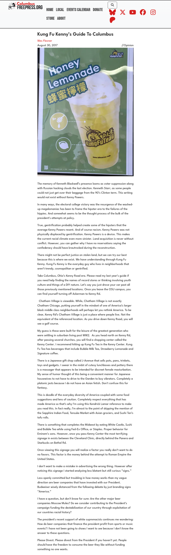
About (61, 18)
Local (60, 9)
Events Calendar (78, 9)
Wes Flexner (44, 40)
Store (50, 18)
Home (49, 9)
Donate (98, 9)
